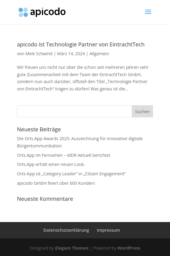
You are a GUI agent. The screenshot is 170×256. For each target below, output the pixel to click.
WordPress (128, 248)
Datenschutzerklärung (66, 230)
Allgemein (99, 53)
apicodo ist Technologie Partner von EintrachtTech (80, 44)
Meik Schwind (39, 53)
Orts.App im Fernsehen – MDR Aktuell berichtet (63, 155)
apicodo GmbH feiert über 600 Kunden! (56, 183)
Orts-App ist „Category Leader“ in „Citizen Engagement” (71, 174)
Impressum (108, 230)
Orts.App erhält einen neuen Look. (51, 164)
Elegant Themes (72, 248)
